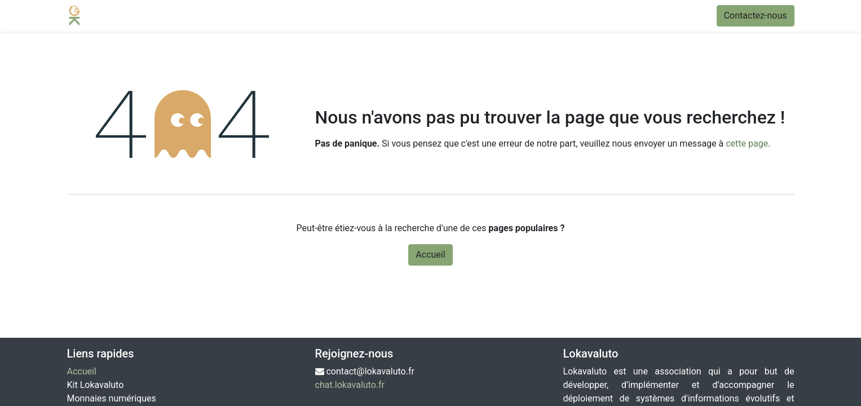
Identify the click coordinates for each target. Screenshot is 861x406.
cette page (747, 143)
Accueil (430, 254)
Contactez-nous (755, 15)
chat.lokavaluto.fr (350, 384)
